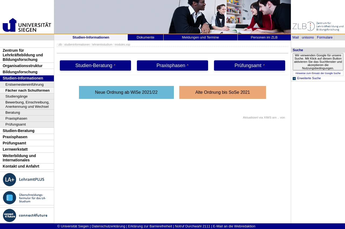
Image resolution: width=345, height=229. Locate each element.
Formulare (325, 37)
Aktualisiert (250, 117)
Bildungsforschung (20, 72)
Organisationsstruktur (23, 66)
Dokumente (145, 37)
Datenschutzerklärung (108, 226)
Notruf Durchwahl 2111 (192, 226)
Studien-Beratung (18, 131)
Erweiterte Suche (309, 78)
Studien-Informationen (23, 78)
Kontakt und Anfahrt (21, 166)
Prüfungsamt (15, 124)
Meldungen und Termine (200, 37)
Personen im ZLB (264, 37)
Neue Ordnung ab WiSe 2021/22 (126, 92)
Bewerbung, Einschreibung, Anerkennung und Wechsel (27, 104)
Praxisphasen (16, 118)
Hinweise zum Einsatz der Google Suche (317, 73)
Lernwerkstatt (15, 149)
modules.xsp (122, 44)
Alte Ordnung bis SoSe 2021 (222, 92)
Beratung (12, 112)
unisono (308, 37)
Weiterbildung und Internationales (19, 158)
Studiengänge (16, 96)
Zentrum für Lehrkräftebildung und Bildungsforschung (23, 54)
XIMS (267, 117)
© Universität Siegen (73, 226)
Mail (295, 37)
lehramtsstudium (102, 44)
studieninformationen (77, 44)
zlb (60, 44)
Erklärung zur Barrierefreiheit (150, 226)
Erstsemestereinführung (24, 84)
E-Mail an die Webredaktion (234, 226)
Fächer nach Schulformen (27, 90)
